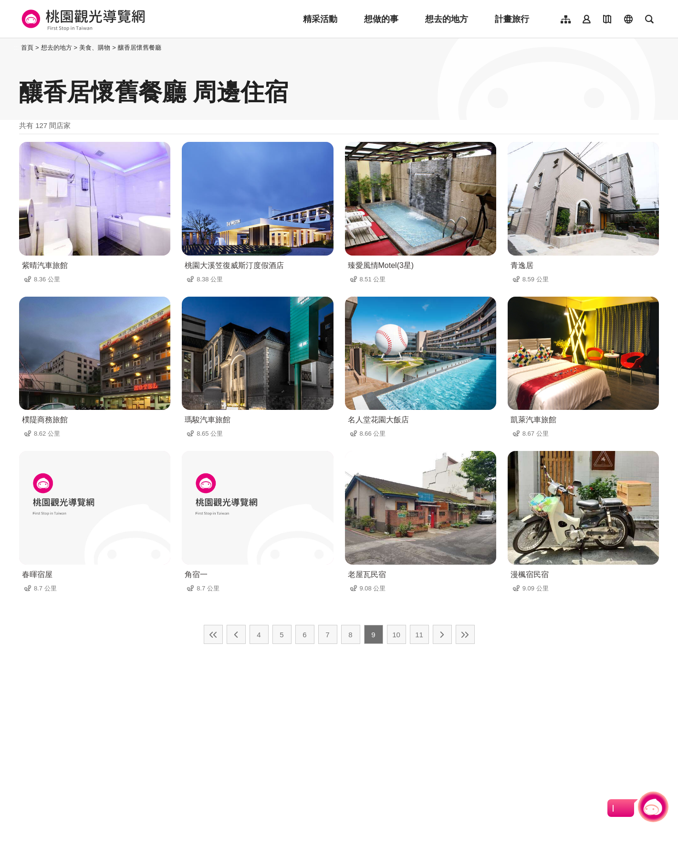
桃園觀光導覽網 (82, 19)
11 (419, 635)
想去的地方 (446, 19)
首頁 (27, 47)
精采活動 (320, 19)
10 (396, 635)
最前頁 (213, 634)
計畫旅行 (512, 19)
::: (16, 47)
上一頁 (236, 634)
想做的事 (381, 19)
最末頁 (465, 634)
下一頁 (442, 634)
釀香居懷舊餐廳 (139, 47)
